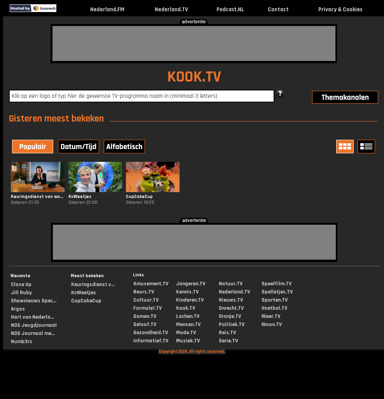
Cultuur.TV (146, 300)
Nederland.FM (107, 9)
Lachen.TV (187, 316)
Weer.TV (271, 316)
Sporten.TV (275, 300)
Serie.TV (228, 340)
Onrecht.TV (231, 308)
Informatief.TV (150, 340)
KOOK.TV (194, 77)
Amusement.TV (150, 283)
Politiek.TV (231, 324)
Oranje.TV (230, 316)
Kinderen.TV (190, 300)
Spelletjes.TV (277, 291)
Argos (18, 308)
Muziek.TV (188, 340)
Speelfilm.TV (276, 283)
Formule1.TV (147, 308)
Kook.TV (185, 308)
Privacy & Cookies (340, 9)
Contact (278, 9)
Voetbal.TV (274, 308)
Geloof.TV (144, 324)
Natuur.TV (231, 283)
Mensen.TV (188, 324)
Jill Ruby (21, 292)
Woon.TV (272, 324)
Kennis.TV (187, 291)
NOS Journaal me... (33, 333)
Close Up (21, 284)
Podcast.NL (230, 9)
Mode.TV (186, 332)
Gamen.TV (144, 316)
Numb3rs (21, 341)
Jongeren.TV (190, 283)
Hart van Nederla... (32, 317)
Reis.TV (227, 332)
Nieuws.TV (231, 300)
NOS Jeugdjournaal (34, 325)
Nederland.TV (171, 9)
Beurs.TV (143, 291)
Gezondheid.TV (150, 332)
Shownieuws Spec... (33, 300)
